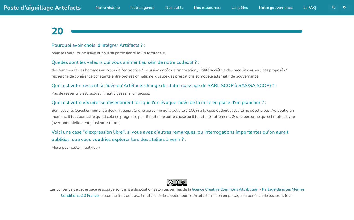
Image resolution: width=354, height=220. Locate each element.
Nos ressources (204, 8)
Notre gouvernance (272, 8)
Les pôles (236, 8)
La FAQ (306, 8)
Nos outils (171, 8)
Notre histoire (105, 8)
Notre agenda (139, 8)
